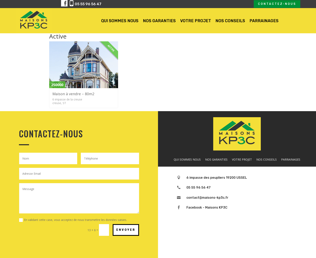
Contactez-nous (277, 4)
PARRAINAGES (264, 20)
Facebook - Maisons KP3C (206, 207)
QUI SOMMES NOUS (119, 20)
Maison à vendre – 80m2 (73, 93)
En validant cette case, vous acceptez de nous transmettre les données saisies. (73, 220)
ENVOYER (125, 230)
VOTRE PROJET (195, 20)
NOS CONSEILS (230, 20)
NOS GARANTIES (159, 20)
